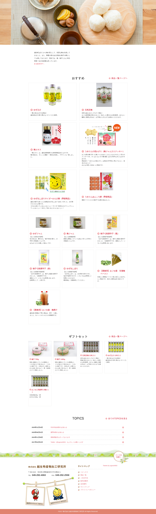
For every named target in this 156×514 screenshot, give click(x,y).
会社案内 (33, 27)
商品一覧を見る (118, 78)
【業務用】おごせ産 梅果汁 (45, 310)
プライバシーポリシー (87, 490)
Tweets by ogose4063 (110, 465)
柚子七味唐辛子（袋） (42, 268)
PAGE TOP (121, 457)
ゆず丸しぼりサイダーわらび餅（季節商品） (52, 198)
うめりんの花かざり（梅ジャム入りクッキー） (104, 151)
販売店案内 (39, 27)
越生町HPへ (40, 64)
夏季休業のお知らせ (57, 432)
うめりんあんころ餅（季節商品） (99, 197)
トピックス (84, 472)
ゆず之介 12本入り (114, 355)
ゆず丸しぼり (72, 268)
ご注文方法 (45, 27)
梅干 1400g (61, 359)
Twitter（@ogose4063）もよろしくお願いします (67, 442)
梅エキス (37, 149)
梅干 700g (35, 359)
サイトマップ (84, 487)
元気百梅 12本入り (89, 355)
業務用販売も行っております (60, 437)
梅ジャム (70, 233)
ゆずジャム (37, 233)
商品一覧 (51, 27)
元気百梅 (88, 110)
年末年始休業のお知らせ (59, 427)
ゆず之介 (37, 110)
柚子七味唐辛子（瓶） (109, 233)
